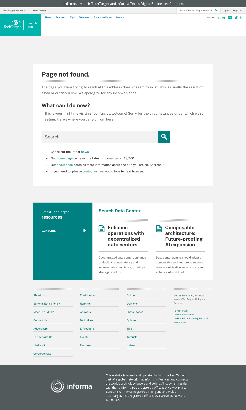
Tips (72, 17)
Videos (131, 345)
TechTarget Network (14, 10)
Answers (85, 312)
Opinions (132, 303)
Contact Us (40, 320)
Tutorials (132, 337)
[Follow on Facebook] (240, 18)
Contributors (88, 295)
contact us (90, 171)
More (120, 17)
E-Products (87, 328)
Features (61, 17)
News (48, 17)
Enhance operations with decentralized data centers (126, 236)
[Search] (216, 11)
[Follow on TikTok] (234, 18)
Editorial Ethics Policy (46, 303)
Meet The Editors (43, 312)
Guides (131, 295)
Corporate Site (42, 353)
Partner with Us (42, 337)
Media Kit (39, 345)
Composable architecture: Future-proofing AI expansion (184, 236)
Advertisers (40, 328)
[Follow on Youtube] (230, 18)
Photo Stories (135, 312)
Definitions (86, 320)
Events (84, 337)
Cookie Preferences (184, 314)
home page (65, 158)
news (85, 151)
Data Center (39, 10)
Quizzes (131, 320)
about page (65, 165)
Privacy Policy (181, 311)
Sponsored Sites (103, 17)
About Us (39, 295)
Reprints (85, 303)
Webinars (84, 17)
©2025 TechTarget (183, 295)
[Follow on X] (218, 18)
